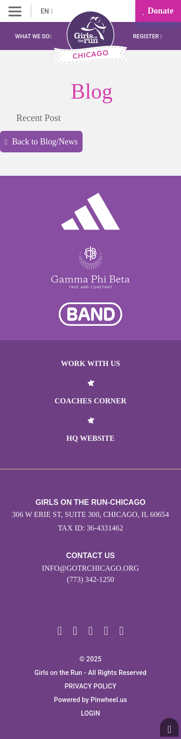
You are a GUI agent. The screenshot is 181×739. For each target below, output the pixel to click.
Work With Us (90, 363)
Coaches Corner (90, 401)
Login (90, 713)
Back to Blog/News (41, 141)
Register (147, 36)
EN (47, 11)
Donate (158, 10)
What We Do (33, 36)
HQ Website (90, 438)
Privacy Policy (90, 686)
